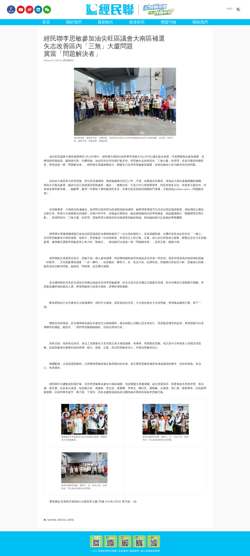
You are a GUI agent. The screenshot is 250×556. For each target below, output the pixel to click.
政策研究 (137, 22)
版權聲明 (134, 551)
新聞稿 (70, 520)
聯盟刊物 (168, 22)
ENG (229, 8)
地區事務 (51, 520)
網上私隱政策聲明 (150, 551)
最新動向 (105, 22)
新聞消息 (61, 520)
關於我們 (73, 22)
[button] (238, 9)
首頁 (46, 22)
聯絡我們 (200, 22)
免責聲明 (123, 551)
